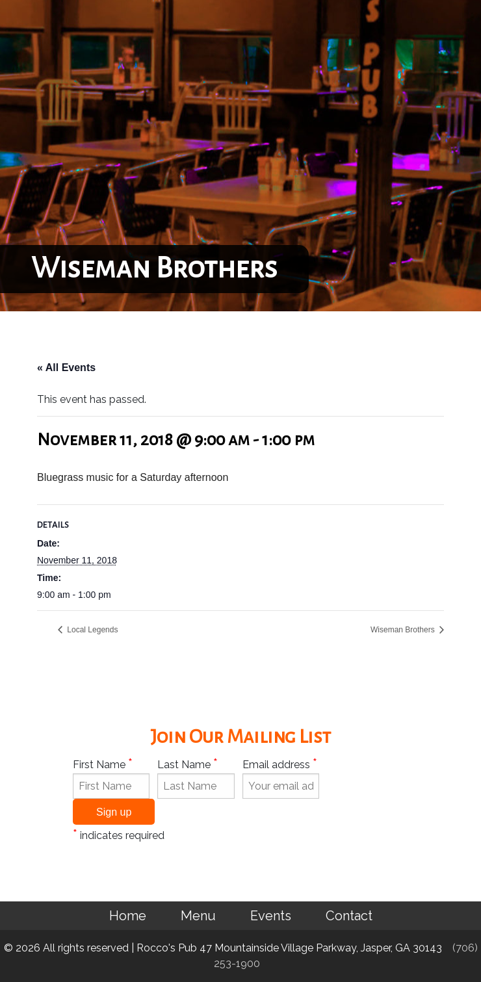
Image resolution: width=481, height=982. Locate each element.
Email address (279, 763)
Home (127, 916)
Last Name (187, 763)
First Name (103, 763)
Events (270, 916)
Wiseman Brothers (403, 629)
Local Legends (91, 629)
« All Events (66, 367)
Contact (349, 916)
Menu (198, 916)
